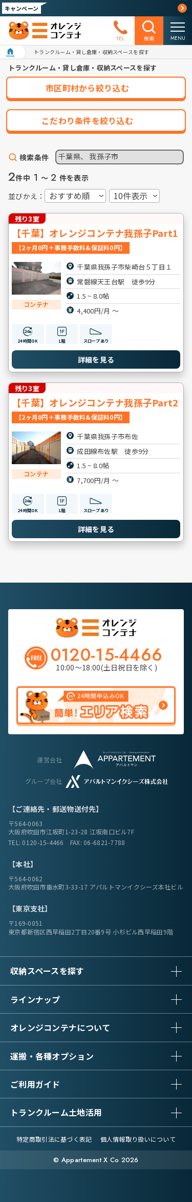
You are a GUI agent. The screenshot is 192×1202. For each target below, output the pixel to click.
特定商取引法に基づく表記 (54, 1139)
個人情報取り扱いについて (138, 1139)
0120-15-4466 (42, 842)
